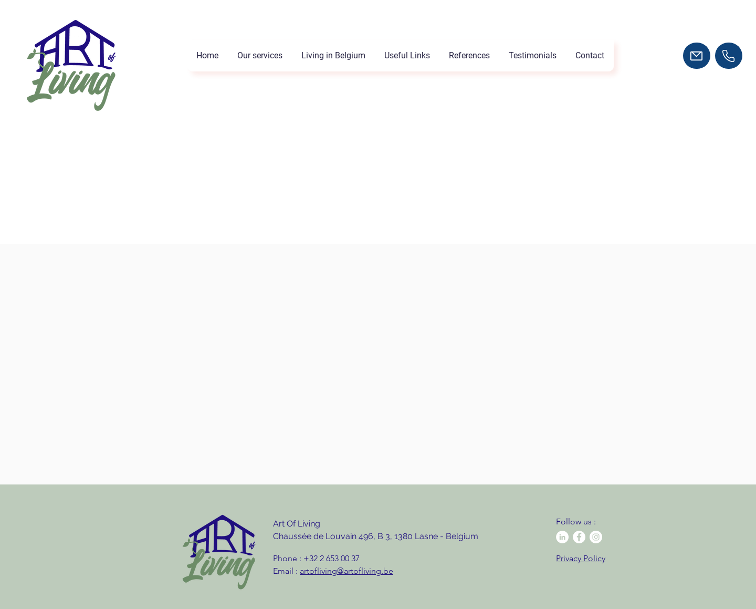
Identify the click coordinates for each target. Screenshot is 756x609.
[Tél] (728, 56)
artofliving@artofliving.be (346, 571)
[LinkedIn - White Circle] (562, 537)
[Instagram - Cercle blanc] (596, 537)
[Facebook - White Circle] (579, 537)
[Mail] (696, 56)
